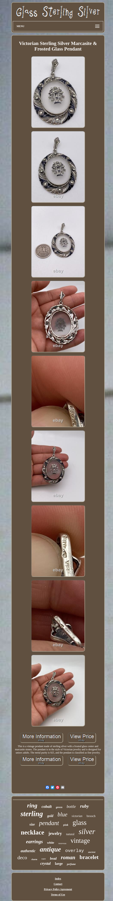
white (50, 842)
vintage (80, 840)
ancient (91, 852)
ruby (84, 806)
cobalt (47, 806)
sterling (32, 814)
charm (34, 859)
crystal (45, 863)
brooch (91, 816)
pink (65, 824)
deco (22, 857)
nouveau (62, 843)
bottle (71, 806)
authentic (28, 851)
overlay (74, 850)
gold (50, 816)
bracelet (89, 857)
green (59, 807)
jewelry (55, 833)
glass (79, 822)
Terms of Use (58, 894)
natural (70, 834)
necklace (32, 832)
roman (68, 857)
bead (53, 858)
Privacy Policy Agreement (58, 889)
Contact (58, 883)
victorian (77, 816)
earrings (34, 841)
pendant (49, 823)
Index (58, 878)
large (59, 864)
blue (63, 814)
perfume (71, 864)
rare (43, 858)
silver (87, 831)
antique (50, 849)
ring (32, 805)
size (32, 824)
